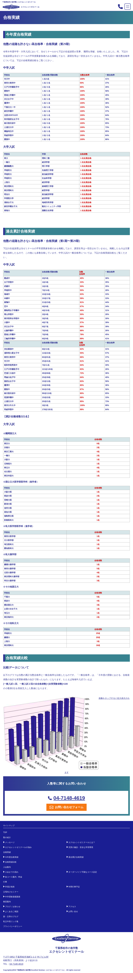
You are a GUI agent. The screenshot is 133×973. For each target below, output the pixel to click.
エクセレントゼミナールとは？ (81, 842)
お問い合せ (73, 911)
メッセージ (10, 842)
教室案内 (7, 902)
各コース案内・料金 (13, 877)
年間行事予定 (74, 887)
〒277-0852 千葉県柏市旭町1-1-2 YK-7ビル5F (26, 957)
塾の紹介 (7, 837)
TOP (5, 832)
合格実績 (7, 852)
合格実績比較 (10, 862)
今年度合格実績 (11, 857)
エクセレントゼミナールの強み (18, 847)
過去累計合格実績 (76, 857)
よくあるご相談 (11, 911)
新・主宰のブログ (10, 916)
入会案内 (7, 867)
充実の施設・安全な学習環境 (80, 847)
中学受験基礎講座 (12, 897)
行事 (5, 882)
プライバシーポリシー (12, 926)
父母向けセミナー (10, 892)
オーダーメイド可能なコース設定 (82, 872)
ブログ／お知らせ (12, 906)
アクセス (72, 906)
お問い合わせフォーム (66, 807)
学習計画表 (10, 887)
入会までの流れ (11, 872)
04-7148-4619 (66, 798)
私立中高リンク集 (10, 921)
